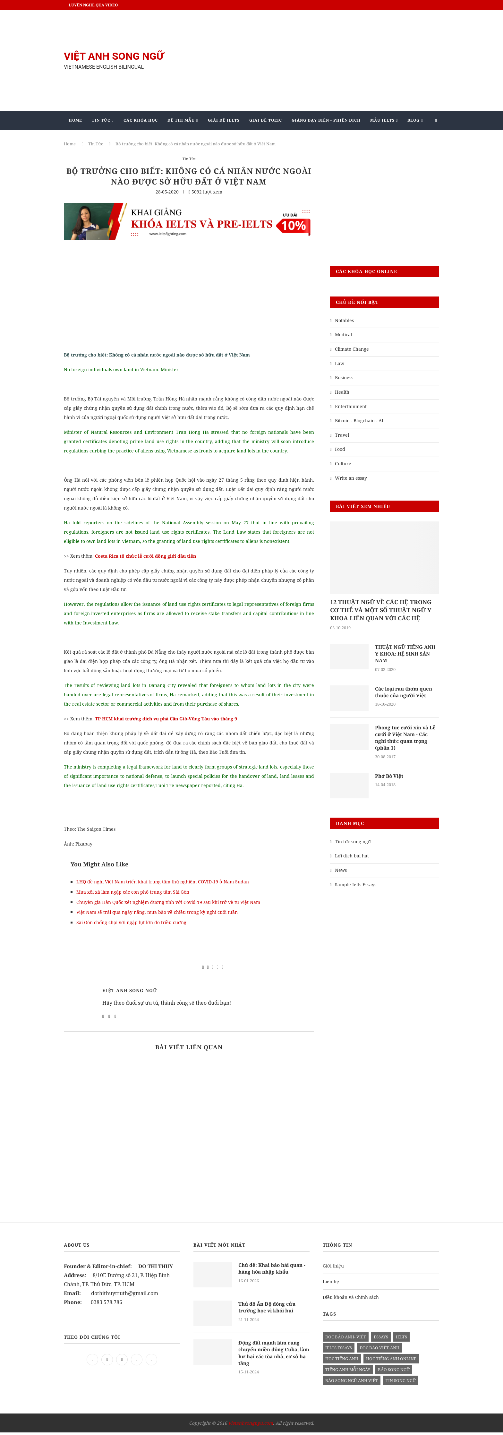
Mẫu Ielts (382, 120)
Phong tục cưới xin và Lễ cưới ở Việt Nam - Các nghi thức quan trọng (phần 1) (407, 739)
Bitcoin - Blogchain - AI (359, 420)
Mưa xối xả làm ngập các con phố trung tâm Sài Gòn (132, 892)
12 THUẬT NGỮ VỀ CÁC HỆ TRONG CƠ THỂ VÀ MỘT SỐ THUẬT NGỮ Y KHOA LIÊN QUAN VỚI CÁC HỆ (380, 610)
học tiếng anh (341, 1361)
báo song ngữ (394, 1372)
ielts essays (338, 1350)
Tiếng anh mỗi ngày (347, 1372)
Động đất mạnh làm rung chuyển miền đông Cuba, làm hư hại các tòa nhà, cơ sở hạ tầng (272, 1356)
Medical (343, 334)
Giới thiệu (333, 1268)
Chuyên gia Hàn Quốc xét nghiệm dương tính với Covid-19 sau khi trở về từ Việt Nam (168, 902)
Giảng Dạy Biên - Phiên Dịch (326, 120)
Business (344, 377)
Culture (343, 463)
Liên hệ (331, 1284)
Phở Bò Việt (390, 778)
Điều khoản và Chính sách (351, 1300)
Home (75, 120)
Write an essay (351, 478)
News (341, 873)
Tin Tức (101, 120)
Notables (344, 320)
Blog (413, 120)
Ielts (401, 1339)
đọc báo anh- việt (345, 1339)
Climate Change (352, 349)
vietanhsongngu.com (250, 1425)
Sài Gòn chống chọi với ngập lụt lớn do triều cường (131, 922)
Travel (342, 435)
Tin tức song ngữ (353, 844)
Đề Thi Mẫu (181, 120)
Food (340, 449)
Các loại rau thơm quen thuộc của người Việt (405, 693)
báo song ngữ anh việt (351, 1383)
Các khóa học (141, 120)
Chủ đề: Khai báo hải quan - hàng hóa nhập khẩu (272, 1271)
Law (339, 363)
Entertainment (351, 406)
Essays (381, 1339)
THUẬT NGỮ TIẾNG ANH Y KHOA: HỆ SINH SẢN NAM (406, 654)
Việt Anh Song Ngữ (129, 990)
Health (342, 392)
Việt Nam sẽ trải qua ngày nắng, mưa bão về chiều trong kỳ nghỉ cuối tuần (157, 912)
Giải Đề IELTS (224, 120)
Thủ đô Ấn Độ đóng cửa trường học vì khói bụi (268, 1310)
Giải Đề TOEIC (265, 120)
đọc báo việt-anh (379, 1350)
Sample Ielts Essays (355, 887)
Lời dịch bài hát (352, 858)
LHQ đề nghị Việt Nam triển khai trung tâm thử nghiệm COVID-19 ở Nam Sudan (162, 882)
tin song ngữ (401, 1383)
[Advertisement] (315, 61)
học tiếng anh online (391, 1361)
